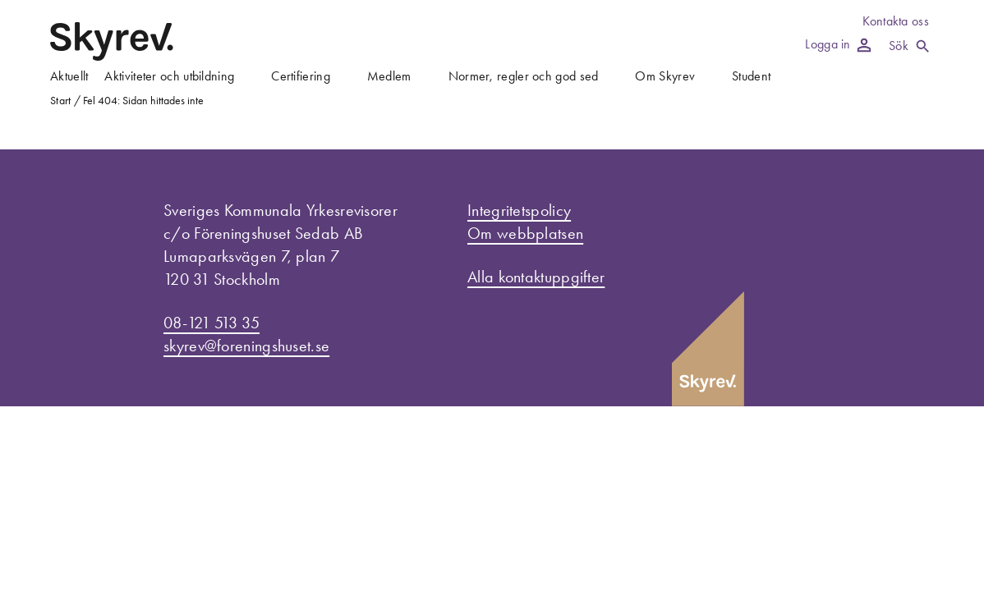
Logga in (838, 44)
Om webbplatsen (525, 233)
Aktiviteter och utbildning (169, 75)
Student (751, 75)
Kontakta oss (895, 21)
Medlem (389, 75)
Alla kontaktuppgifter (536, 276)
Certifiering (300, 75)
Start (60, 101)
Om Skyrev (665, 75)
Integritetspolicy (519, 210)
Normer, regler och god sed (523, 75)
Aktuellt (69, 75)
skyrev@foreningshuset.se (246, 345)
